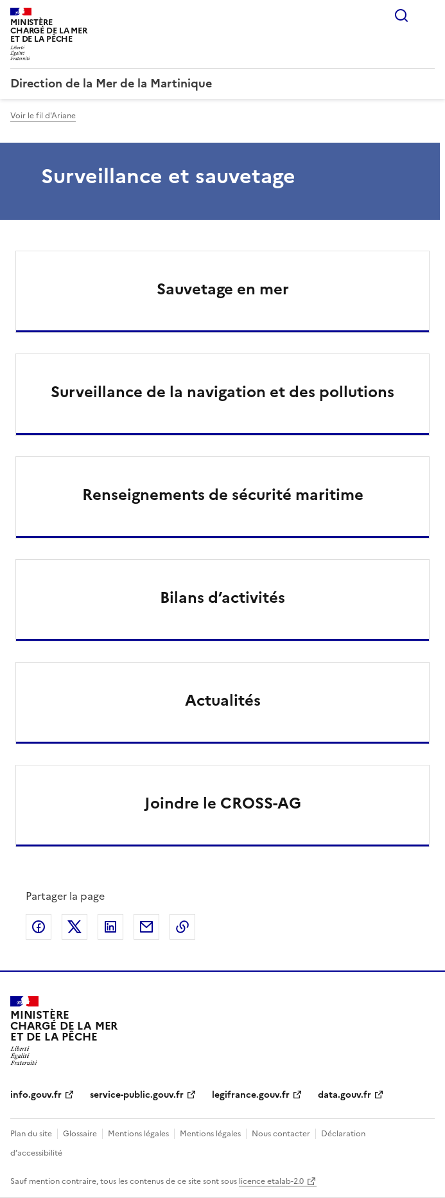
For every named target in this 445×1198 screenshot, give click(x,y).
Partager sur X (74, 927)
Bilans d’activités (222, 597)
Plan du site (31, 1134)
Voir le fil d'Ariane (43, 115)
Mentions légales (138, 1134)
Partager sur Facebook (38, 927)
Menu (427, 15)
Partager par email (146, 927)
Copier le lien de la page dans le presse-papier (182, 927)
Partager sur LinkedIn (110, 927)
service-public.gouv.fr (137, 1095)
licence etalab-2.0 (271, 1181)
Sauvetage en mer (223, 289)
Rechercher (401, 15)
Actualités (223, 700)
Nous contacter (281, 1134)
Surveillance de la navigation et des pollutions (222, 392)
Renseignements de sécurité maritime (222, 495)
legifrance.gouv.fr (251, 1095)
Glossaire (80, 1134)
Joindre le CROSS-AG (222, 803)
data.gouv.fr (344, 1095)
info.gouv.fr (36, 1095)
